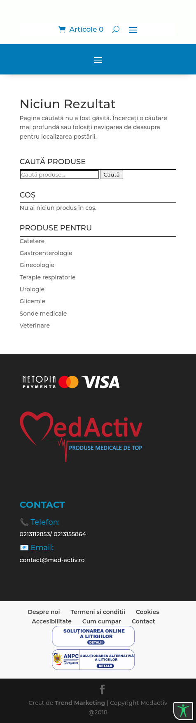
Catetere (32, 241)
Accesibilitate (52, 621)
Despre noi (44, 612)
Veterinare (35, 325)
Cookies (147, 612)
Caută (111, 174)
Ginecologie (37, 265)
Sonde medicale (43, 313)
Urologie (32, 289)
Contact (143, 621)
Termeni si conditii (97, 612)
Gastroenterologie (46, 253)
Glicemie (32, 301)
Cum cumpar (101, 621)
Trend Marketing (81, 703)
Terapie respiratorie (48, 277)
